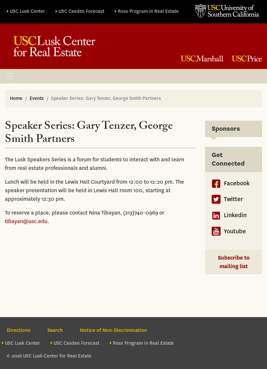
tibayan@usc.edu (26, 221)
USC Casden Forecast (81, 11)
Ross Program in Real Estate (148, 11)
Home (16, 98)
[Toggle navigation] (10, 76)
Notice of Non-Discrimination (113, 330)
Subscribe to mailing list (234, 262)
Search (55, 330)
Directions (18, 330)
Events (37, 98)
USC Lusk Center (27, 11)
